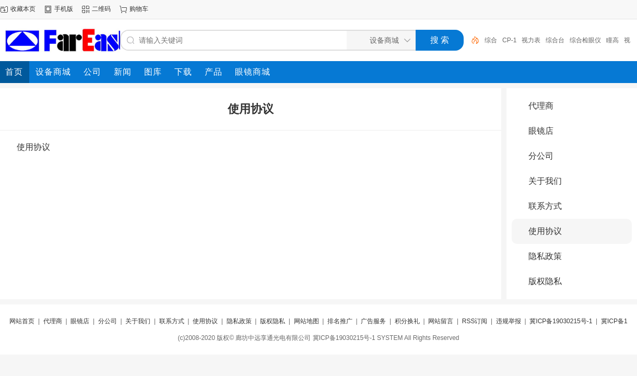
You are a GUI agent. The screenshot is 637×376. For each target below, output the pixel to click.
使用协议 (545, 231)
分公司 (540, 155)
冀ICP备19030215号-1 (560, 321)
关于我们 (545, 181)
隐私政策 (545, 256)
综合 (491, 40)
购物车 (138, 9)
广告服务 (373, 321)
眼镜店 (540, 130)
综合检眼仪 (585, 40)
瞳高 (612, 40)
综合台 (555, 40)
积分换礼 (407, 321)
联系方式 (545, 206)
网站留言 (440, 321)
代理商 (540, 105)
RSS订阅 (475, 321)
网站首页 (21, 321)
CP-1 (509, 40)
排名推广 (339, 321)
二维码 (101, 9)
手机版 (63, 9)
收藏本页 (23, 9)
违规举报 (508, 321)
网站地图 (306, 321)
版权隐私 (545, 281)
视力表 (531, 40)
